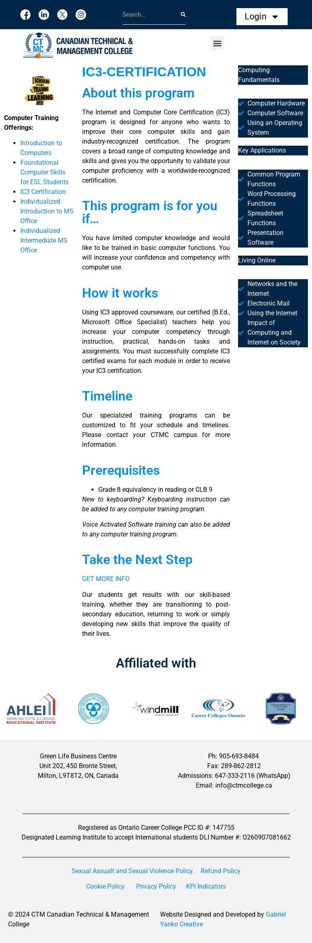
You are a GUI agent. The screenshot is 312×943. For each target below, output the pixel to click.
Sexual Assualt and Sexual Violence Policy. (133, 871)
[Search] (183, 14)
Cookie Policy (105, 886)
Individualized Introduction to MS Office (47, 211)
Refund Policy (220, 871)
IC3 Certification (43, 192)
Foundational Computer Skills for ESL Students (44, 172)
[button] (217, 43)
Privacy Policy (156, 886)
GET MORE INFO (106, 579)
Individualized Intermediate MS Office (43, 240)
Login (262, 16)
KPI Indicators (206, 886)
